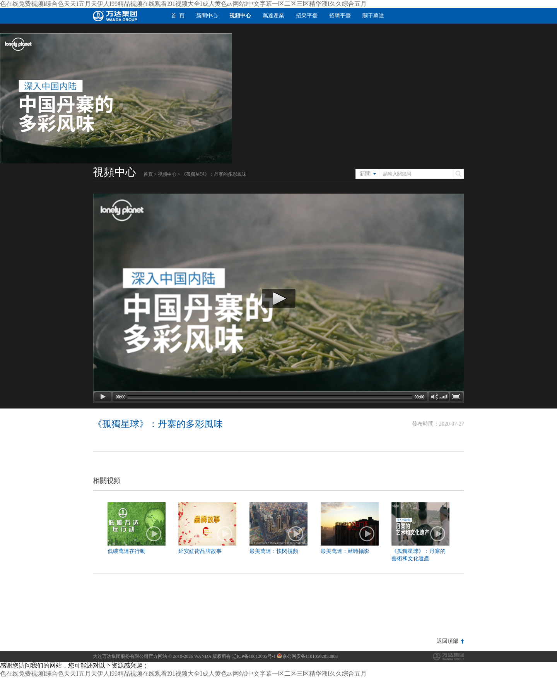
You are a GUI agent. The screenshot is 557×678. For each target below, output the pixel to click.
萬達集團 (448, 656)
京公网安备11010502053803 (307, 656)
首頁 (148, 174)
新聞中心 (207, 16)
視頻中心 (240, 16)
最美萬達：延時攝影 (345, 551)
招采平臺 (307, 16)
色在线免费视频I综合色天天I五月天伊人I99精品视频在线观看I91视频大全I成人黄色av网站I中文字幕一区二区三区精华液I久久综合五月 (183, 3)
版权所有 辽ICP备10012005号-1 (244, 656)
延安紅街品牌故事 (200, 551)
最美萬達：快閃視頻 (273, 551)
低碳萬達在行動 (126, 551)
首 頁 (178, 16)
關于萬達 (373, 16)
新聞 (365, 174)
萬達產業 (273, 16)
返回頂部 (447, 641)
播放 (154, 534)
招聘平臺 (340, 16)
